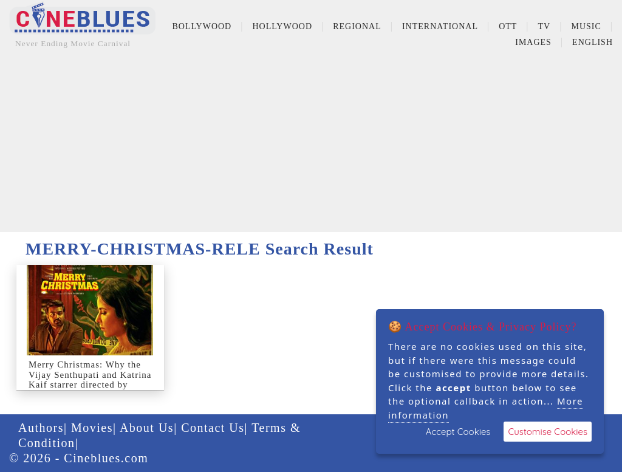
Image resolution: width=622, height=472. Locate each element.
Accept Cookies (458, 431)
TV (544, 26)
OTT (508, 26)
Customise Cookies (547, 431)
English (592, 42)
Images (533, 42)
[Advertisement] (311, 147)
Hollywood (282, 26)
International (440, 26)
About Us (147, 427)
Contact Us (212, 427)
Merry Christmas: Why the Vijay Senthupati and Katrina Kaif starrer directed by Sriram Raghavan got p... (90, 380)
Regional (357, 26)
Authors (41, 427)
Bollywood (201, 26)
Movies (92, 427)
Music (586, 26)
